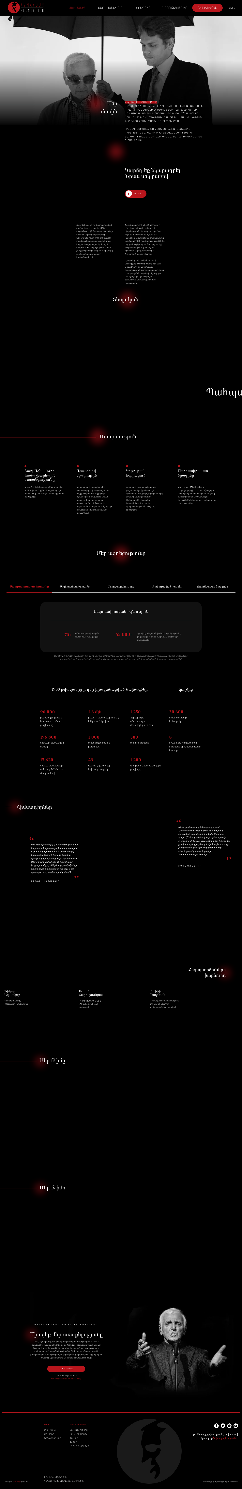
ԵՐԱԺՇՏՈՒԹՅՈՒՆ (78, 1434)
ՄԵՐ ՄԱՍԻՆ (50, 1430)
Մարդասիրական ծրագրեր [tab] (29, 586)
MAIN (46, 1425)
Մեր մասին (77, 8)
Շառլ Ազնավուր (110, 8)
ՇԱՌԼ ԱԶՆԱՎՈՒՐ (78, 1425)
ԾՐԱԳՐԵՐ (49, 1434)
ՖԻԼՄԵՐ (74, 1438)
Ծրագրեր (143, 8)
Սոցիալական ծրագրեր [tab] (75, 586)
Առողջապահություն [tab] (121, 586)
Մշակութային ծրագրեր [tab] (167, 586)
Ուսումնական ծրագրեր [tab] (212, 586)
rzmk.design (17, 1481)
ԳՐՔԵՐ (73, 1442)
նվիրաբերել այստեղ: (225, 1438)
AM (231, 8)
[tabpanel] (121, 637)
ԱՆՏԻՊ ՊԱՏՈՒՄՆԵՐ (79, 1446)
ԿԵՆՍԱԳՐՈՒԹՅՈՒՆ (79, 1430)
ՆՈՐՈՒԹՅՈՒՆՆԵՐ (52, 1438)
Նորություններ (174, 8)
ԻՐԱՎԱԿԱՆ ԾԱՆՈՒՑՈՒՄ (56, 1477)
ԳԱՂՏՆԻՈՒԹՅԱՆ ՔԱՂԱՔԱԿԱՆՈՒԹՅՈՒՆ (63, 1481)
